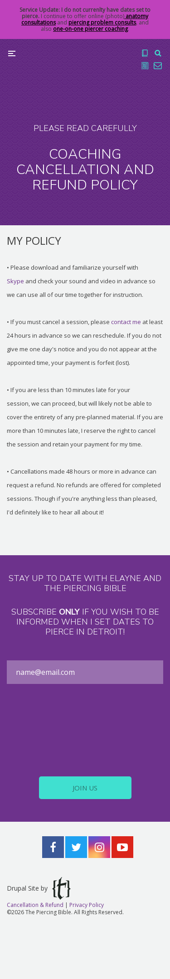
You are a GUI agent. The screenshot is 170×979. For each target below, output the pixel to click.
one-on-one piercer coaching (90, 29)
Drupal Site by (39, 888)
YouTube (122, 847)
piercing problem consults (102, 22)
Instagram (99, 847)
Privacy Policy (86, 905)
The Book (145, 53)
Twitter (76, 847)
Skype (15, 281)
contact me (126, 322)
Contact (158, 66)
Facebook (53, 847)
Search (158, 53)
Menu (11, 53)
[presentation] (85, 730)
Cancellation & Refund (35, 905)
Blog (145, 66)
